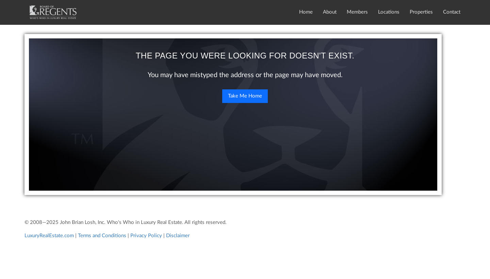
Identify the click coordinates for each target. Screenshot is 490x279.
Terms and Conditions (102, 235)
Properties (421, 12)
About (330, 12)
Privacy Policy (146, 235)
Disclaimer (178, 235)
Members (357, 12)
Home (306, 12)
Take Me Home (245, 96)
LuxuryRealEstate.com (49, 235)
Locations (388, 12)
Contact (451, 12)
